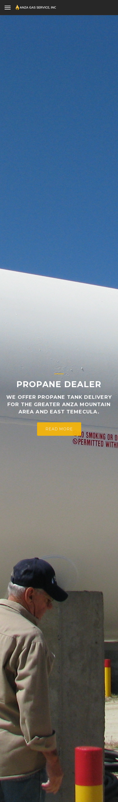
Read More (59, 430)
